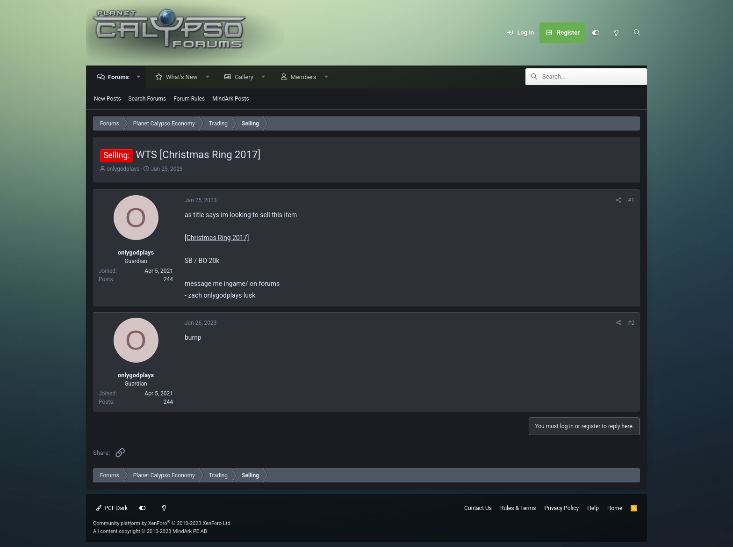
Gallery (246, 77)
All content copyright (150, 531)
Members (306, 77)
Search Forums (147, 99)
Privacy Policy (561, 508)
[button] (141, 77)
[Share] (619, 200)
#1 (631, 200)
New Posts (107, 99)
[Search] (636, 32)
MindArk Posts (230, 99)
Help (593, 508)
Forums (120, 77)
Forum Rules (189, 99)
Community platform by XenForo (162, 523)
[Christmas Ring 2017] (217, 238)
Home (614, 508)
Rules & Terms (518, 508)
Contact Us (478, 508)
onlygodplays (123, 169)
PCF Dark (112, 508)
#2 (631, 323)
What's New (184, 77)
